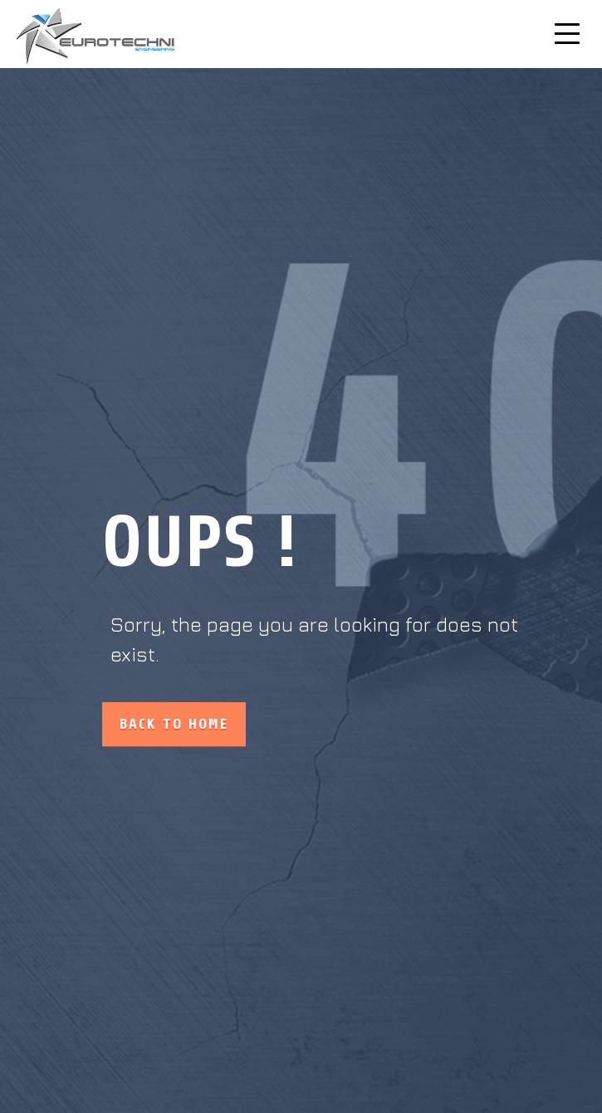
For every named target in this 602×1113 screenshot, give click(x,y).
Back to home (174, 724)
